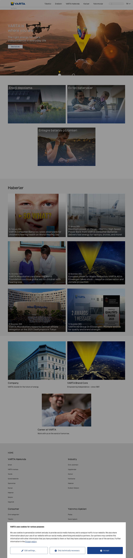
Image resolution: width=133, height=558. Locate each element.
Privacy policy (31, 541)
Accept (106, 550)
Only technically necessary (69, 550)
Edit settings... (30, 550)
